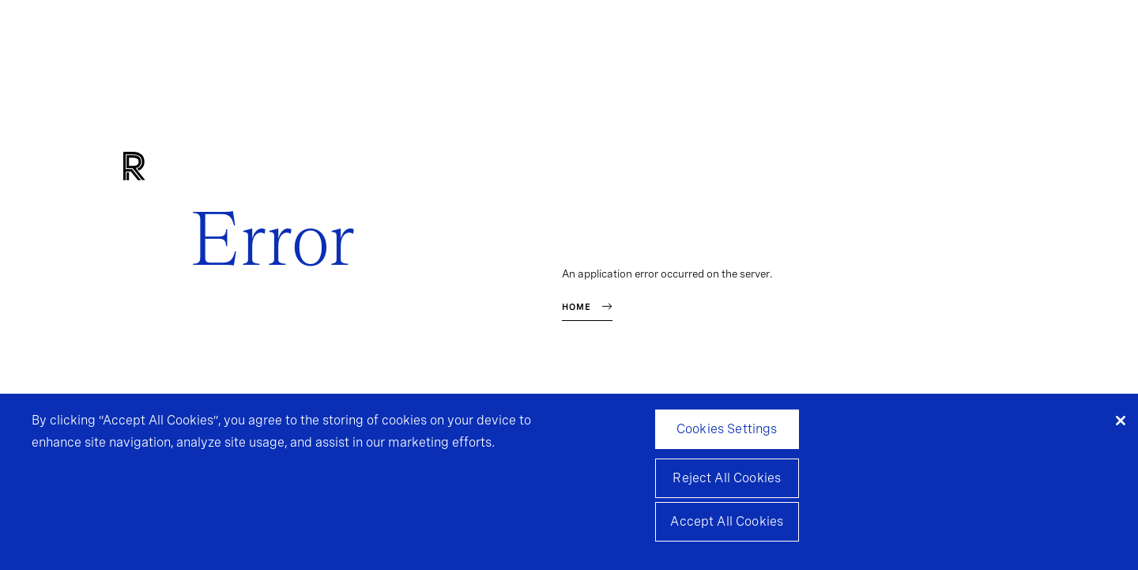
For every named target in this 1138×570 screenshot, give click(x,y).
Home (576, 306)
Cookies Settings (727, 432)
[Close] (1120, 423)
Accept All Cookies (726, 524)
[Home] (160, 167)
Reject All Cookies (727, 481)
